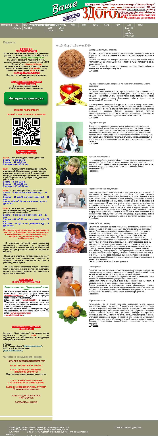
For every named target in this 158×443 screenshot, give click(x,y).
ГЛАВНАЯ (6, 25)
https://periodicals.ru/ (13, 350)
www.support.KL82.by (141, 438)
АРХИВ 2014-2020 (62, 28)
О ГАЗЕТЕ (17, 26)
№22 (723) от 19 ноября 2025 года (129, 30)
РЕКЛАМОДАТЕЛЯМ (40, 25)
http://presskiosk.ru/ (33, 346)
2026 (140, 25)
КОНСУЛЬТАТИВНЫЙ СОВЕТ (28, 26)
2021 (73, 25)
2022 (84, 25)
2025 (118, 25)
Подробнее (93, 70)
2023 (95, 25)
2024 (106, 25)
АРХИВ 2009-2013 (50, 28)
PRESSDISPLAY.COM (136, 10)
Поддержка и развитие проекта (121, 436)
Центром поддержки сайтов (119, 438)
